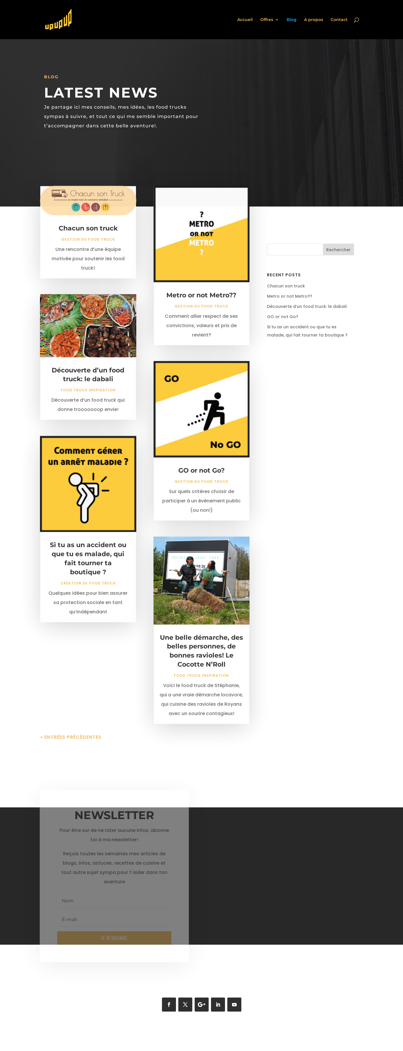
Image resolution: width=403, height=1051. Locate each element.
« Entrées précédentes (71, 741)
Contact (339, 20)
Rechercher (338, 250)
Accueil (245, 20)
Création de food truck (88, 587)
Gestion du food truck (88, 244)
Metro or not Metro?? (201, 300)
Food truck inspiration (88, 394)
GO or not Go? (201, 475)
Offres (266, 20)
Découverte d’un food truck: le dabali (307, 306)
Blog (291, 20)
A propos (313, 20)
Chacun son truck (88, 233)
